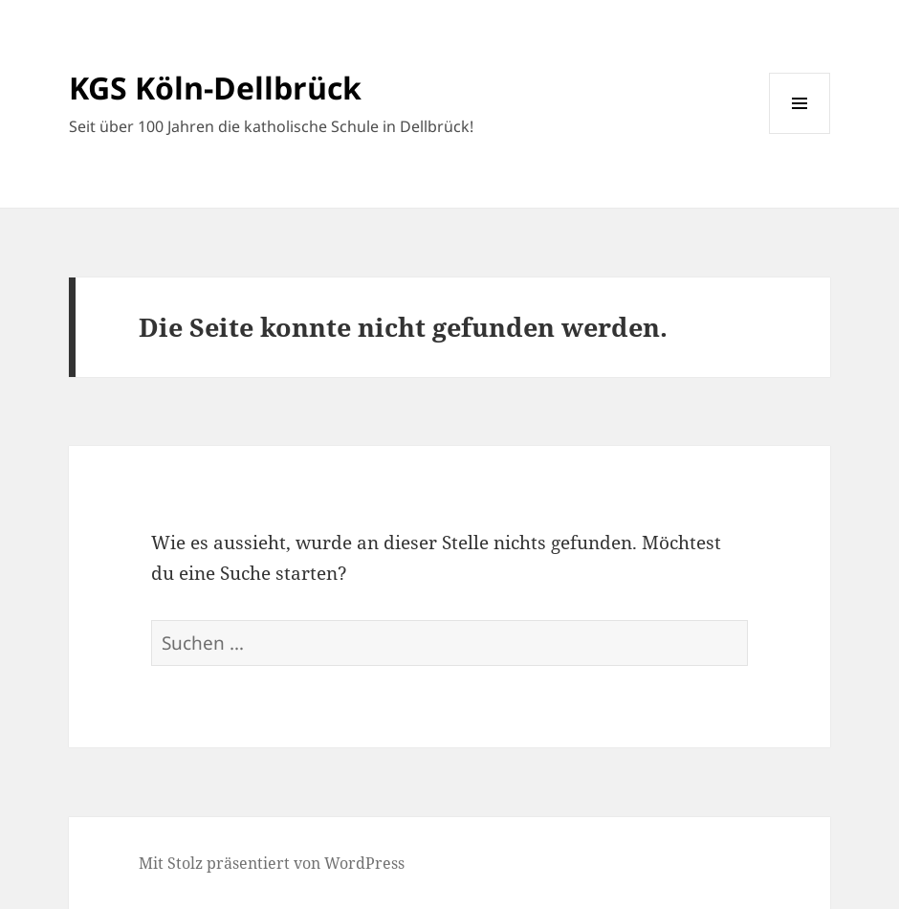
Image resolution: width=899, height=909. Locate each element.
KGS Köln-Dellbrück (215, 87)
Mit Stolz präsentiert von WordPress (272, 863)
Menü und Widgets (800, 133)
